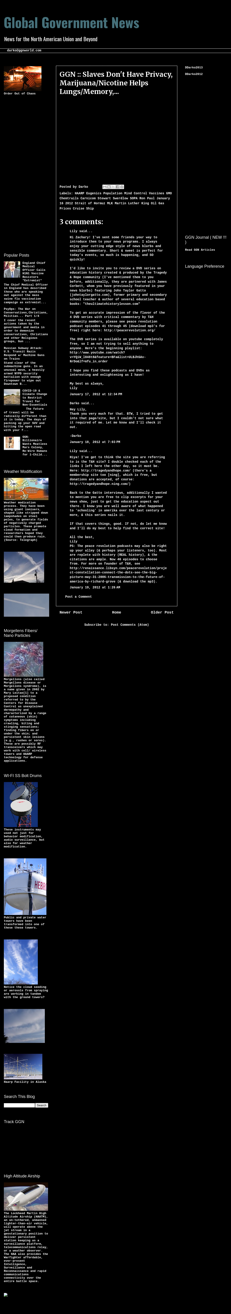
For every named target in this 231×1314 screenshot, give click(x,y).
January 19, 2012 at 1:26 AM (95, 587)
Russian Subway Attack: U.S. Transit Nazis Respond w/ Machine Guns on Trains (24, 354)
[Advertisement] (22, 173)
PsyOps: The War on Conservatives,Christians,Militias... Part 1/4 (26, 312)
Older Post (162, 612)
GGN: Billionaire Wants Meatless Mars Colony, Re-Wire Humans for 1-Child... (34, 445)
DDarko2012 (194, 74)
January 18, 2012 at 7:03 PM (95, 442)
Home (116, 612)
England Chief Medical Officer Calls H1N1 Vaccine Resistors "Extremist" (33, 271)
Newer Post (71, 612)
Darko (74, 403)
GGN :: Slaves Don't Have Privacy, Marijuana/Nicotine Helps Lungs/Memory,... (116, 83)
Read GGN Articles (200, 250)
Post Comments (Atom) (130, 625)
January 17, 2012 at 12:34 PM (96, 394)
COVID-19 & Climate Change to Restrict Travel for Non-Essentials (34, 398)
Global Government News (71, 22)
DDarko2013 (194, 67)
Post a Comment (78, 597)
